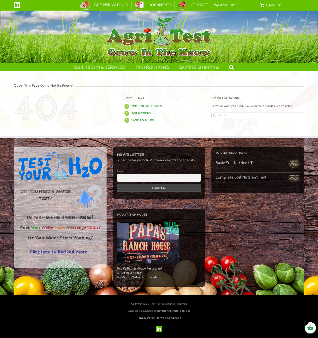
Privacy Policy (146, 318)
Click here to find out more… (60, 252)
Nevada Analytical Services (173, 311)
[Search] (214, 115)
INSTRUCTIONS (141, 113)
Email (120, 171)
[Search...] (257, 115)
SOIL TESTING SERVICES (146, 106)
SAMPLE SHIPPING (143, 120)
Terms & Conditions (169, 318)
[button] (231, 67)
